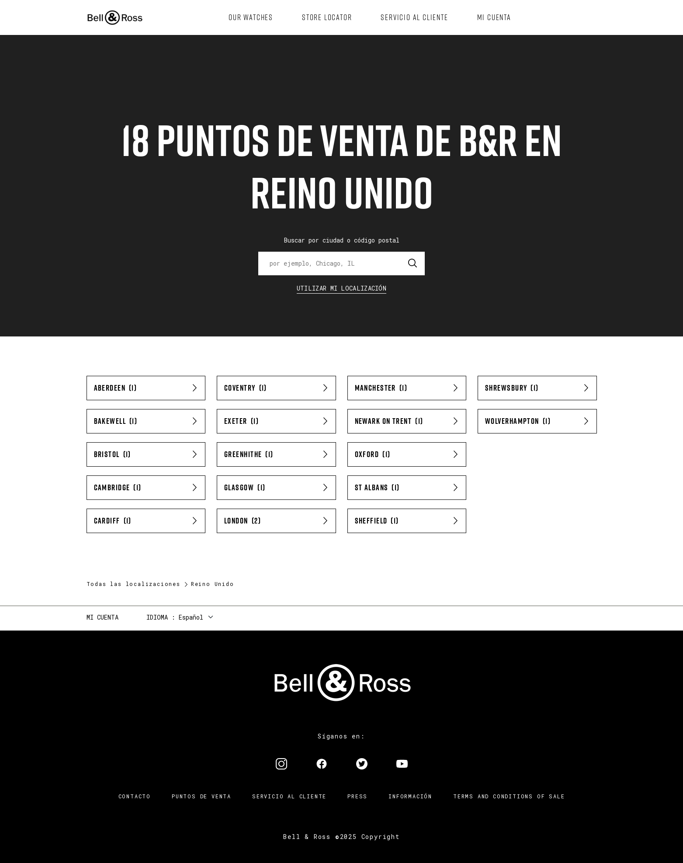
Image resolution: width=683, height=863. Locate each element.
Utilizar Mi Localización (341, 288)
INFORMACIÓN (410, 796)
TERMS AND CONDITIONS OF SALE (509, 796)
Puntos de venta (201, 796)
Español (191, 617)
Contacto (134, 796)
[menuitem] (250, 17)
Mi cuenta (102, 617)
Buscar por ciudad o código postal (341, 240)
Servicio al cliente (289, 796)
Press (357, 796)
